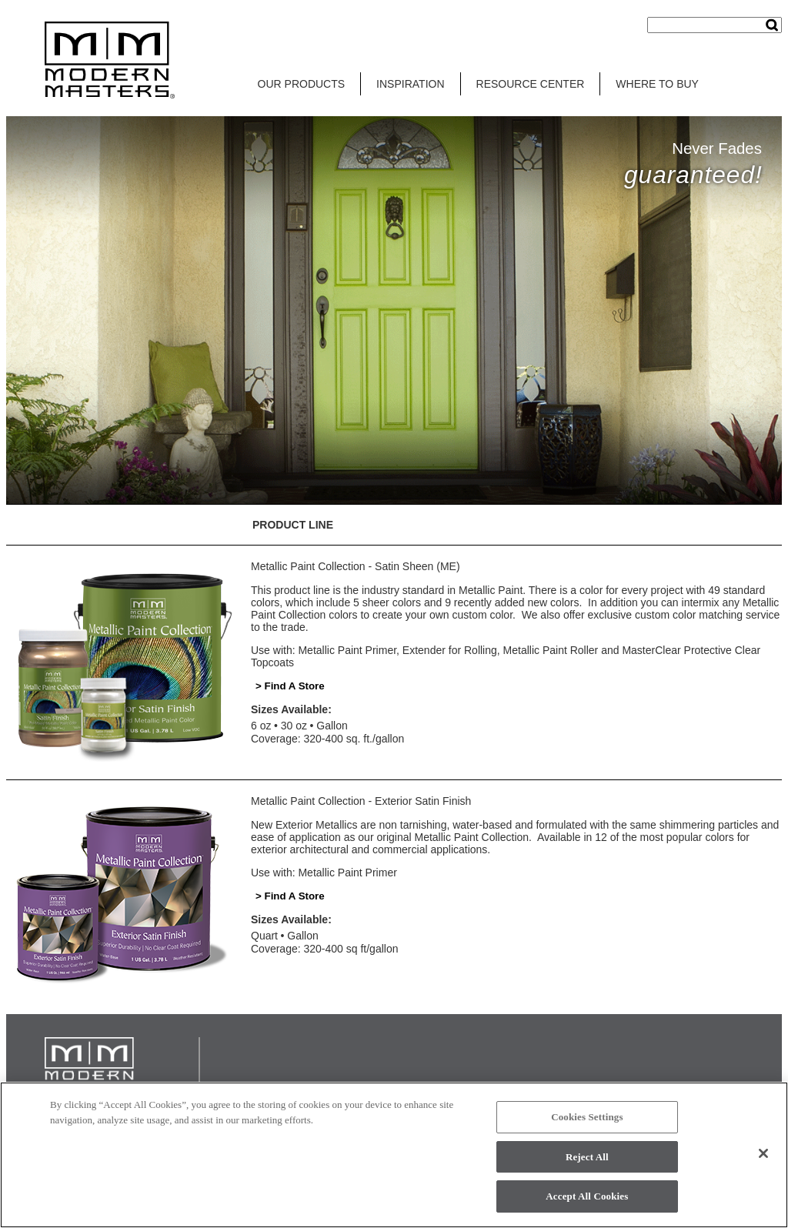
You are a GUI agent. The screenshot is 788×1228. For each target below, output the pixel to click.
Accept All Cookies (587, 1196)
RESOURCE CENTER (530, 84)
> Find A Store (290, 686)
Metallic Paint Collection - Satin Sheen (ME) (355, 566)
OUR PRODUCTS (302, 84)
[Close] (763, 1153)
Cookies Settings (587, 1117)
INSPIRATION (410, 84)
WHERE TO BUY (657, 84)
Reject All (587, 1157)
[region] (394, 1155)
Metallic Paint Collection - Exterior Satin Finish (361, 801)
